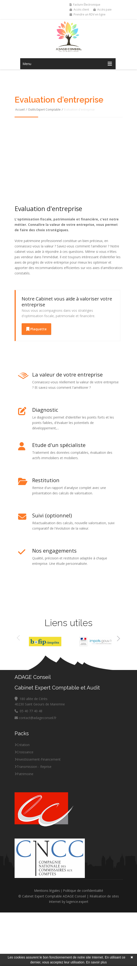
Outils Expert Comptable (44, 110)
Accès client (79, 10)
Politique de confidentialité (83, 890)
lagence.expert (77, 901)
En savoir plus (96, 962)
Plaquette (36, 329)
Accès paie (102, 10)
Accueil (20, 110)
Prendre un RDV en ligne (88, 14)
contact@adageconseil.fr (35, 718)
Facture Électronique (85, 5)
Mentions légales (47, 890)
